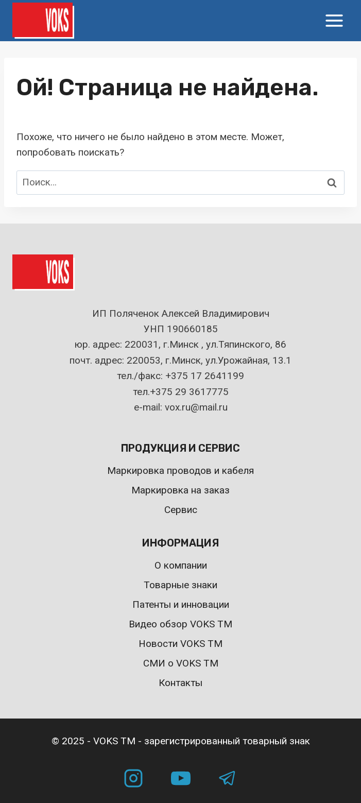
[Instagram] (133, 778)
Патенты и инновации (180, 604)
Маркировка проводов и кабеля (180, 470)
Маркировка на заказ (180, 490)
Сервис (180, 510)
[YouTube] (180, 778)
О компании (180, 565)
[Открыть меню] (334, 20)
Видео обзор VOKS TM (180, 624)
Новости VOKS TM (180, 644)
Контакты (180, 683)
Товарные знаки (180, 585)
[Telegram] (227, 778)
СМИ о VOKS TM (180, 663)
